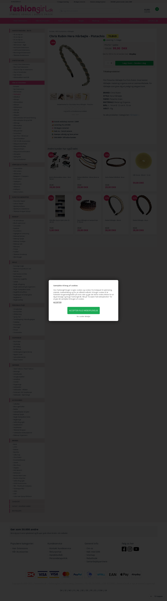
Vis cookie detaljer (83, 316)
